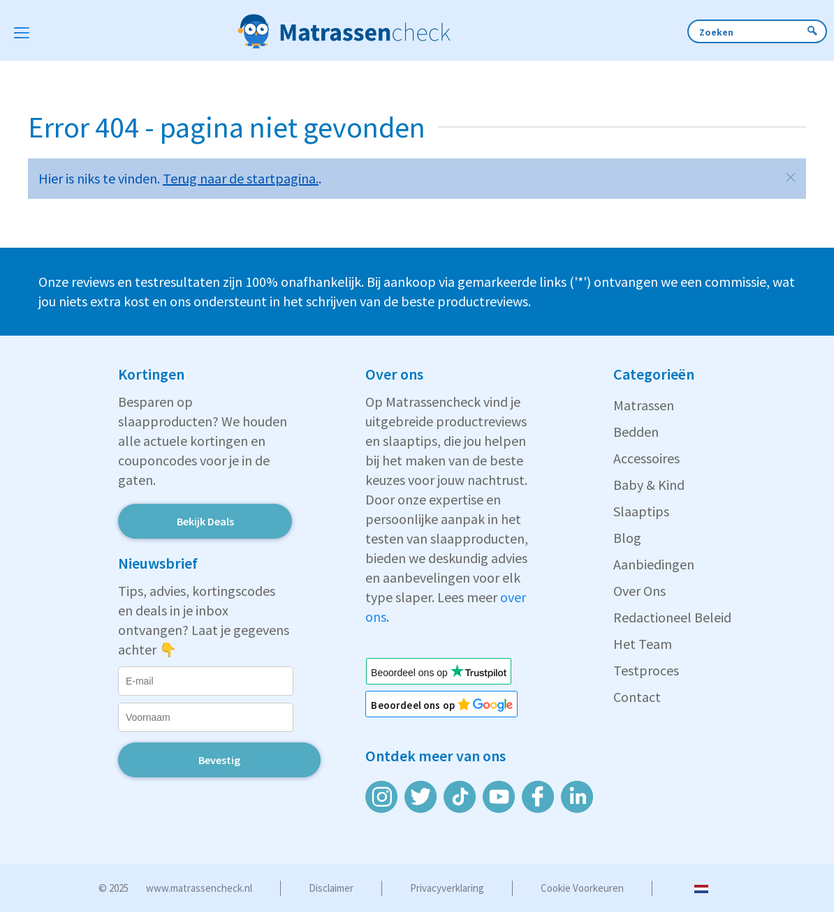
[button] (791, 177)
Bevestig (219, 760)
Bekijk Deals (205, 521)
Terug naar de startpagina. (241, 178)
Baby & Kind (649, 484)
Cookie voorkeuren (582, 888)
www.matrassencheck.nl (199, 888)
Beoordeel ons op (420, 705)
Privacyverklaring (447, 888)
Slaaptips (641, 511)
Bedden (636, 431)
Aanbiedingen (653, 564)
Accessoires (646, 458)
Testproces (646, 670)
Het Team (642, 643)
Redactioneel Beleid (672, 617)
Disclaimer (331, 888)
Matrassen (643, 405)
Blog (627, 537)
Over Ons (639, 590)
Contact (637, 696)
